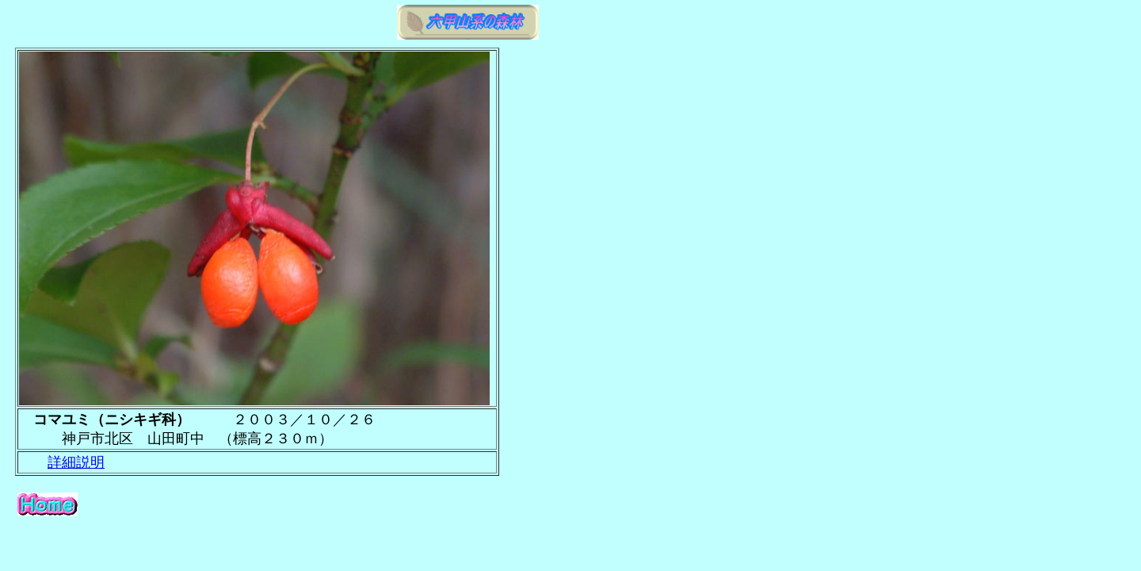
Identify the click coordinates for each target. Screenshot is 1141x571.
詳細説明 (76, 462)
